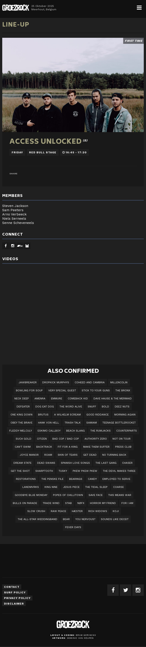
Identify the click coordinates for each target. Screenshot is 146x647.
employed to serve (116, 479)
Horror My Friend (103, 503)
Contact (11, 586)
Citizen (42, 438)
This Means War (119, 495)
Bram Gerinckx (86, 635)
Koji (116, 511)
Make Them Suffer (96, 446)
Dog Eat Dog (44, 406)
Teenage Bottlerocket (119, 422)
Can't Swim (23, 446)
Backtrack (44, 446)
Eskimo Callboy (49, 430)
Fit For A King (68, 446)
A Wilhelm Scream (67, 414)
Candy (92, 479)
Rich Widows (97, 511)
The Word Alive (70, 406)
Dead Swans (46, 462)
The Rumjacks (100, 430)
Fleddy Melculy (20, 430)
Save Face (96, 495)
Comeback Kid (78, 398)
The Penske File (52, 479)
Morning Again (124, 414)
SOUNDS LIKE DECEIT (115, 519)
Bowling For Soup (29, 390)
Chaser (127, 462)
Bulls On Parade (25, 503)
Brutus (43, 414)
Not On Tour (121, 438)
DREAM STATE (22, 462)
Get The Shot (20, 470)
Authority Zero (96, 438)
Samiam (91, 422)
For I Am (127, 503)
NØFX (80, 503)
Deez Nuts (122, 406)
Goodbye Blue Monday (31, 495)
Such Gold (23, 438)
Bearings (75, 479)
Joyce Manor (29, 454)
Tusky (63, 470)
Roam (48, 454)
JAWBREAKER (28, 382)
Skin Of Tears (68, 454)
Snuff (92, 406)
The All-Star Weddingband (37, 519)
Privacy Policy (17, 598)
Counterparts (126, 430)
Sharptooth (44, 470)
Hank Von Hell (48, 422)
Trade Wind (51, 503)
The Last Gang (105, 462)
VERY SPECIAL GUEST (62, 390)
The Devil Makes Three (119, 470)
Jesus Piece (71, 487)
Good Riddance (97, 414)
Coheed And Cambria (90, 382)
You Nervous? (85, 519)
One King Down (21, 414)
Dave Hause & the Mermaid (112, 398)
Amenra (39, 398)
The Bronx (122, 390)
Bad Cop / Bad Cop (65, 438)
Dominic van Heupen (80, 638)
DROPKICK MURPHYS (55, 382)
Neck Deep (21, 398)
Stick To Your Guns (96, 390)
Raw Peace (58, 511)
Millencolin (118, 382)
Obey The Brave (21, 422)
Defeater (23, 406)
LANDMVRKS (30, 487)
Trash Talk (73, 422)
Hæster (77, 511)
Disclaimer (14, 603)
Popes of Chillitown (68, 495)
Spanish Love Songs (75, 462)
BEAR (66, 519)
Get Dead (90, 454)
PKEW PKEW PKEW (85, 470)
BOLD (105, 406)
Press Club (123, 446)
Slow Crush (36, 511)
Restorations (26, 479)
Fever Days (73, 527)
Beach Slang (75, 430)
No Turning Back (114, 454)
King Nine (50, 487)
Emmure (56, 398)
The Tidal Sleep (96, 487)
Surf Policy (15, 592)
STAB (68, 503)
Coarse (118, 487)
